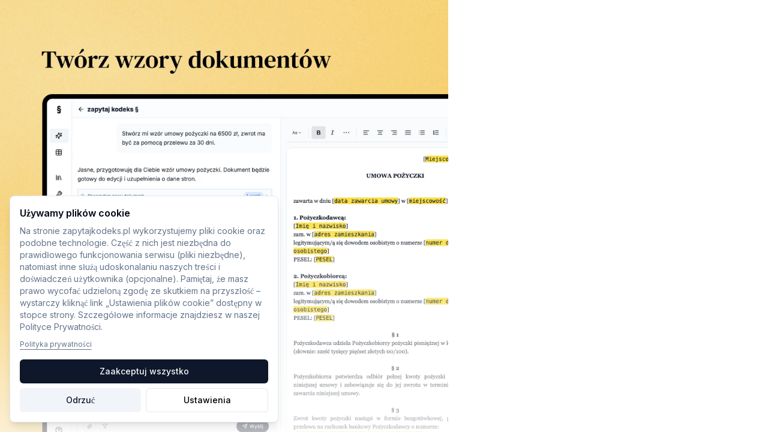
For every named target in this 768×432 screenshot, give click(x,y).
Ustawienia (207, 400)
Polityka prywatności (56, 344)
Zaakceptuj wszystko (144, 371)
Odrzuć (80, 400)
